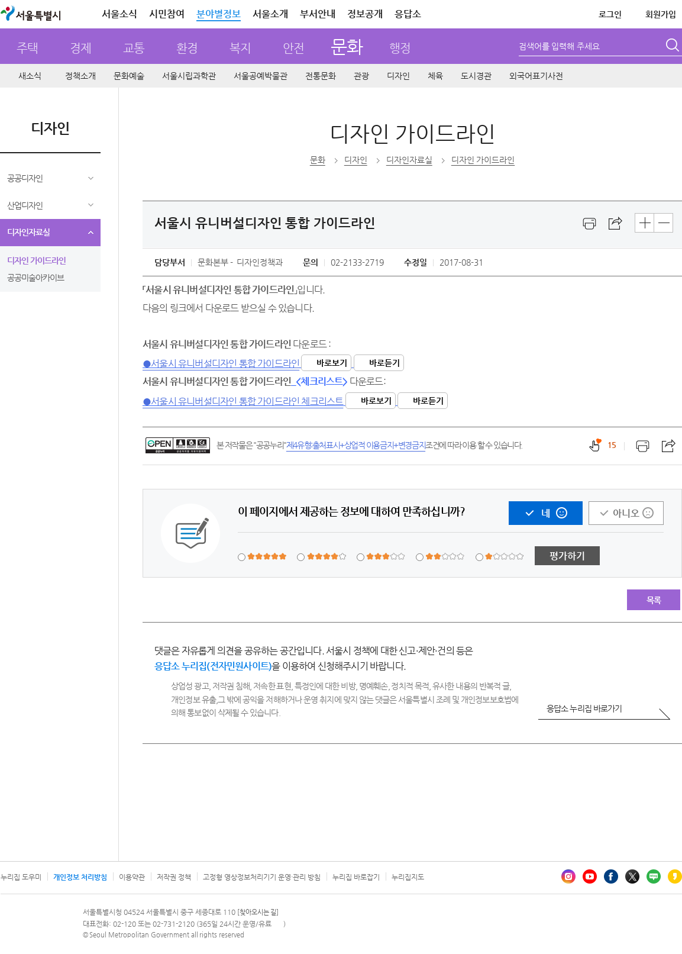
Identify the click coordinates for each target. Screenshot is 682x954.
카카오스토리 (675, 876)
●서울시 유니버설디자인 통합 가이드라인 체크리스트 (243, 401)
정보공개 (365, 14)
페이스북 (611, 876)
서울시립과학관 (189, 75)
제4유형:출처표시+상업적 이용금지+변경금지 (355, 445)
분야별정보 (218, 14)
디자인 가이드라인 (36, 260)
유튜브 (590, 876)
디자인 (398, 75)
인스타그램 (568, 876)
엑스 (632, 876)
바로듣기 (384, 363)
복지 (240, 48)
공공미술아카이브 (35, 277)
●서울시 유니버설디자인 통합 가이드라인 (221, 363)
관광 (361, 75)
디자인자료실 (28, 232)
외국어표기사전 (536, 75)
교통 (133, 48)
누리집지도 (408, 877)
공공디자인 (25, 178)
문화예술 (129, 75)
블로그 (654, 876)
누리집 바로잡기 (356, 877)
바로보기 (331, 363)
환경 (187, 48)
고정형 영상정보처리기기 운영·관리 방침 (262, 877)
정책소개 (80, 75)
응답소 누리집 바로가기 (584, 708)
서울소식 (119, 14)
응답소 (408, 14)
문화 (346, 46)
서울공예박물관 (260, 75)
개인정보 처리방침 (80, 877)
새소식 (29, 75)
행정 (400, 48)
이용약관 (132, 877)
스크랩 (616, 224)
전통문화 (320, 75)
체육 (435, 75)
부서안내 (317, 14)
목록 (654, 600)
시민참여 (167, 14)
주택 (27, 48)
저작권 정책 (174, 877)
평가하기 (567, 556)
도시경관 (476, 75)
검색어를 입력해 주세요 (559, 46)
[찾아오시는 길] (258, 912)
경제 (80, 48)
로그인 (610, 14)
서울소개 (270, 14)
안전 (293, 48)
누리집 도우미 (21, 877)
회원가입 (660, 14)
